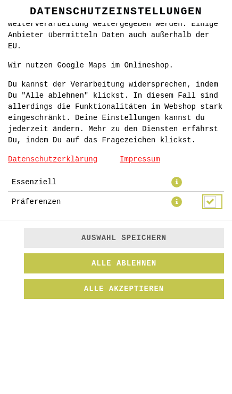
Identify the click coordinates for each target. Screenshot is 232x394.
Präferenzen (36, 202)
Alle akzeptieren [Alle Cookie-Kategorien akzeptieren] (124, 289)
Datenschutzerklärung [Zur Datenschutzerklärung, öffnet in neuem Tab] (52, 159)
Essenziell (34, 182)
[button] (176, 182)
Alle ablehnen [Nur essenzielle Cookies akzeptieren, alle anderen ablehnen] (124, 263)
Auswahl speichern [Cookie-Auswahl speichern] (124, 238)
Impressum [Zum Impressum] (140, 159)
